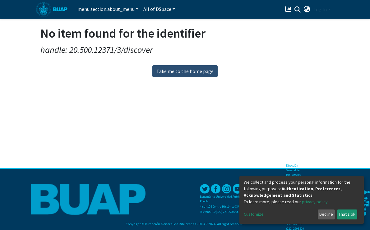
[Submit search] (298, 10)
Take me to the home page (185, 71)
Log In (320, 9)
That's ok (347, 214)
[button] (307, 9)
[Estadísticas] (289, 9)
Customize (254, 214)
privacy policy (315, 202)
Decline (326, 214)
